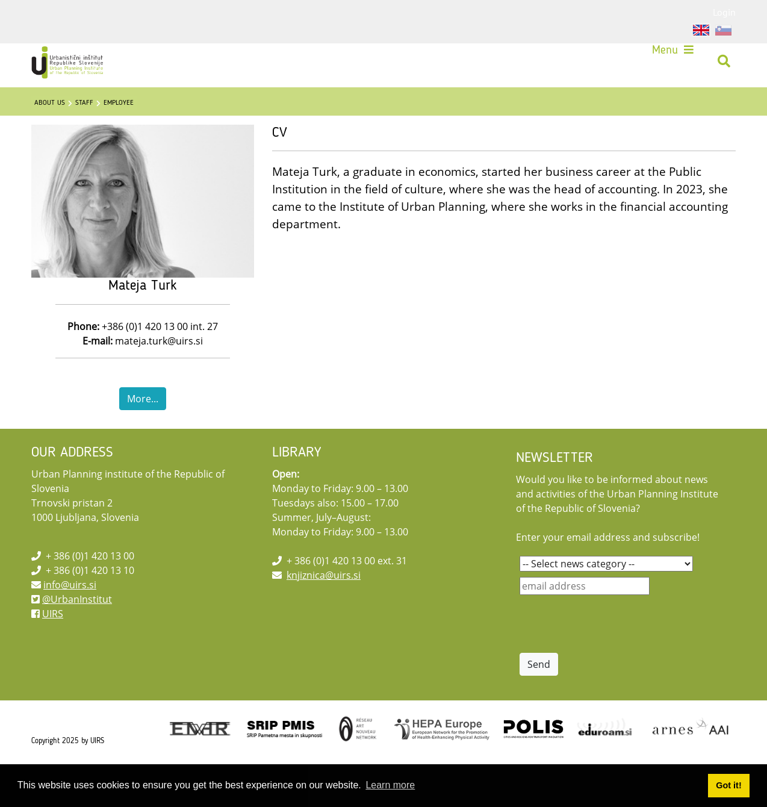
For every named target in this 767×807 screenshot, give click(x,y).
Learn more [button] (390, 785)
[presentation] (611, 650)
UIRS (52, 640)
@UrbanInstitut (77, 625)
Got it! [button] (728, 785)
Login (724, 12)
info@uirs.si (69, 611)
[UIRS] (74, 65)
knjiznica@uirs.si (324, 601)
